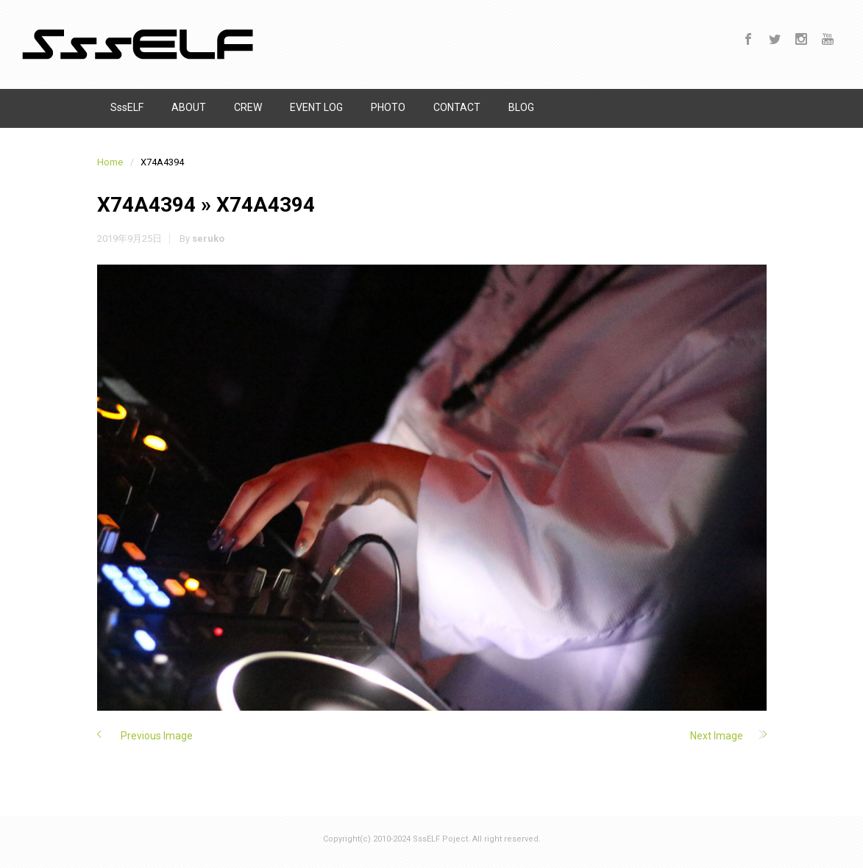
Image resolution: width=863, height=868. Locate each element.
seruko (208, 238)
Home (110, 162)
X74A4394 (146, 205)
